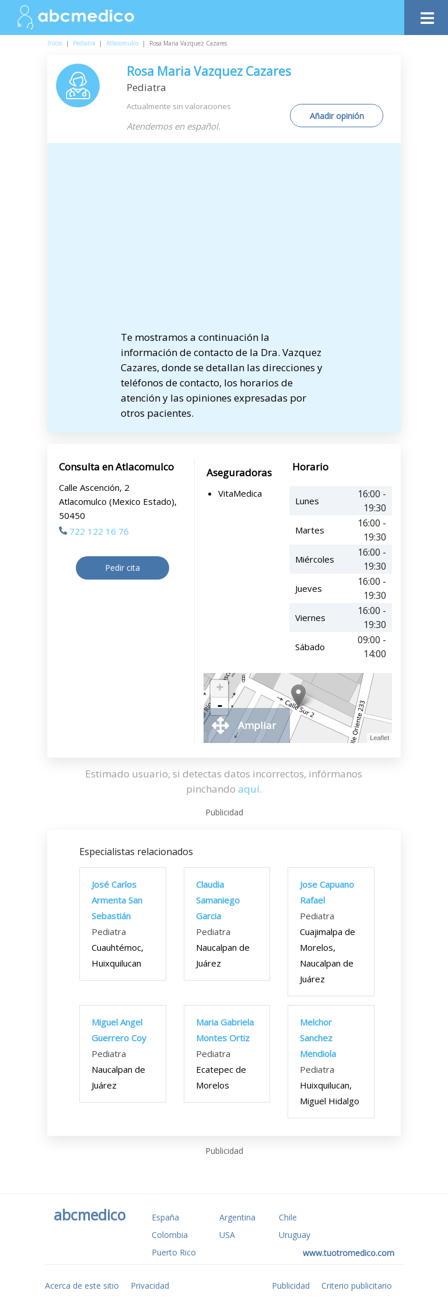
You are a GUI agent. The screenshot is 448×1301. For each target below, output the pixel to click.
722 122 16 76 (94, 531)
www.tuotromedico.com (348, 1252)
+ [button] (219, 688)
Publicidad (291, 1285)
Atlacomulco (122, 43)
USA (227, 1234)
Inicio (54, 43)
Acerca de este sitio (82, 1285)
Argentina (237, 1217)
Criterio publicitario (356, 1285)
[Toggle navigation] (426, 15)
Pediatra (84, 43)
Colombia (170, 1234)
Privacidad (150, 1285)
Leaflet (379, 737)
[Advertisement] (234, 242)
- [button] (220, 706)
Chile (288, 1217)
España (165, 1217)
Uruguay (294, 1234)
